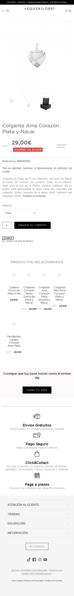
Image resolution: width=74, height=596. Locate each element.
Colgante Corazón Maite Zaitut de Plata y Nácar (29, 295)
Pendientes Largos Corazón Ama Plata (14, 341)
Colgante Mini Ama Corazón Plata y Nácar (59, 293)
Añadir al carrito (32, 225)
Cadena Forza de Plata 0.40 (14, 290)
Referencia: (9, 161)
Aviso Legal (17, 581)
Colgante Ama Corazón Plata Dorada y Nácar (44, 295)
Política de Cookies (53, 581)
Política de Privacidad (33, 581)
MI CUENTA (37, 546)
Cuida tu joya (37, 390)
